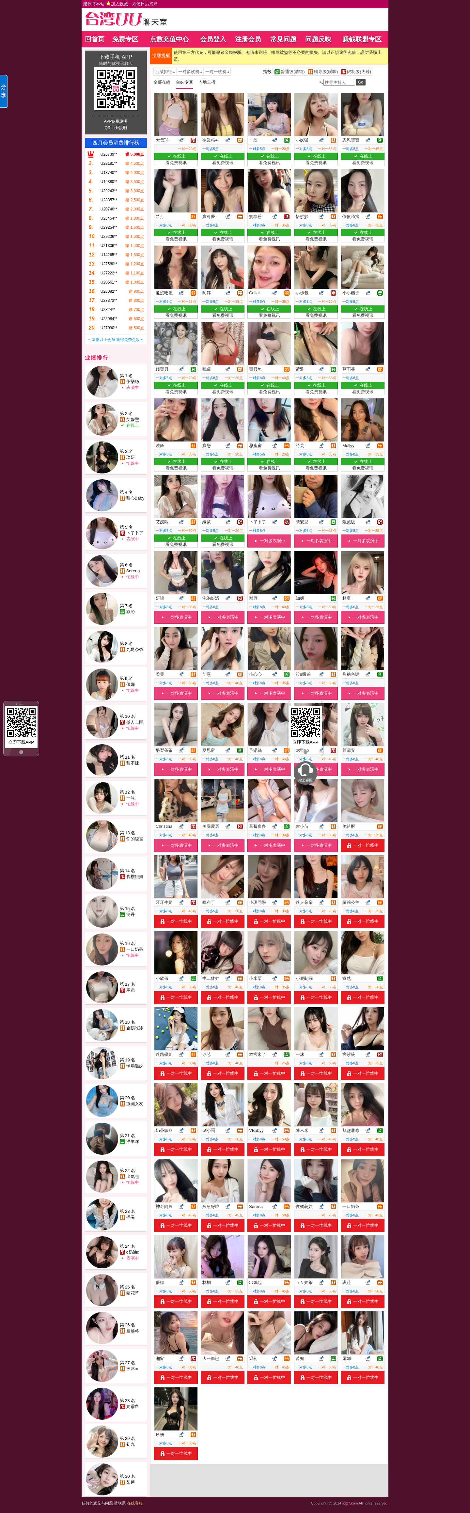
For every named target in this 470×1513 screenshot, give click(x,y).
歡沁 (130, 611)
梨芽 (130, 1482)
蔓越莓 (132, 1330)
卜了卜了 (134, 533)
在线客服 (135, 1503)
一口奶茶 (134, 949)
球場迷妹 (134, 1065)
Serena (133, 570)
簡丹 (130, 914)
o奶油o (132, 1252)
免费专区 (125, 39)
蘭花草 (132, 1292)
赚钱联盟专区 (362, 39)
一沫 (130, 797)
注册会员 (248, 39)
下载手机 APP (115, 57)
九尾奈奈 (134, 649)
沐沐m (132, 1368)
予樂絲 (132, 381)
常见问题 (283, 39)
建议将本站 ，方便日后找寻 (120, 3)
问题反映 (318, 39)
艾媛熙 (132, 419)
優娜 (130, 684)
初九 (130, 1444)
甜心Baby (135, 498)
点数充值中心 (169, 39)
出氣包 (132, 1176)
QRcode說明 (115, 128)
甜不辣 (132, 763)
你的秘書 (134, 838)
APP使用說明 (115, 121)
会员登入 (213, 39)
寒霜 (130, 990)
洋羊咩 (132, 1141)
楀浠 (130, 1217)
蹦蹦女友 (134, 1103)
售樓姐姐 (134, 876)
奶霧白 (132, 1406)
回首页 (94, 39)
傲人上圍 (134, 722)
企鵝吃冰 (134, 1028)
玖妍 (130, 457)
